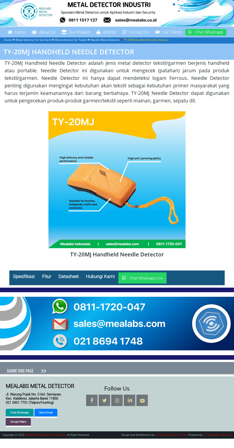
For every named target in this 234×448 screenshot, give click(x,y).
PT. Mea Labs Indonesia (217, 444)
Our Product (84, 32)
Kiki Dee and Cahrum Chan (171, 444)
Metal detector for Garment (33, 49)
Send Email (46, 422)
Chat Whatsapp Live (142, 287)
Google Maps (18, 431)
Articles (118, 32)
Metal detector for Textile (71, 49)
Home (18, 32)
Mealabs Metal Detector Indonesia (8, 27)
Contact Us (151, 32)
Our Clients (188, 32)
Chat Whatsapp (27, 41)
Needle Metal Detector (105, 49)
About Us (48, 32)
